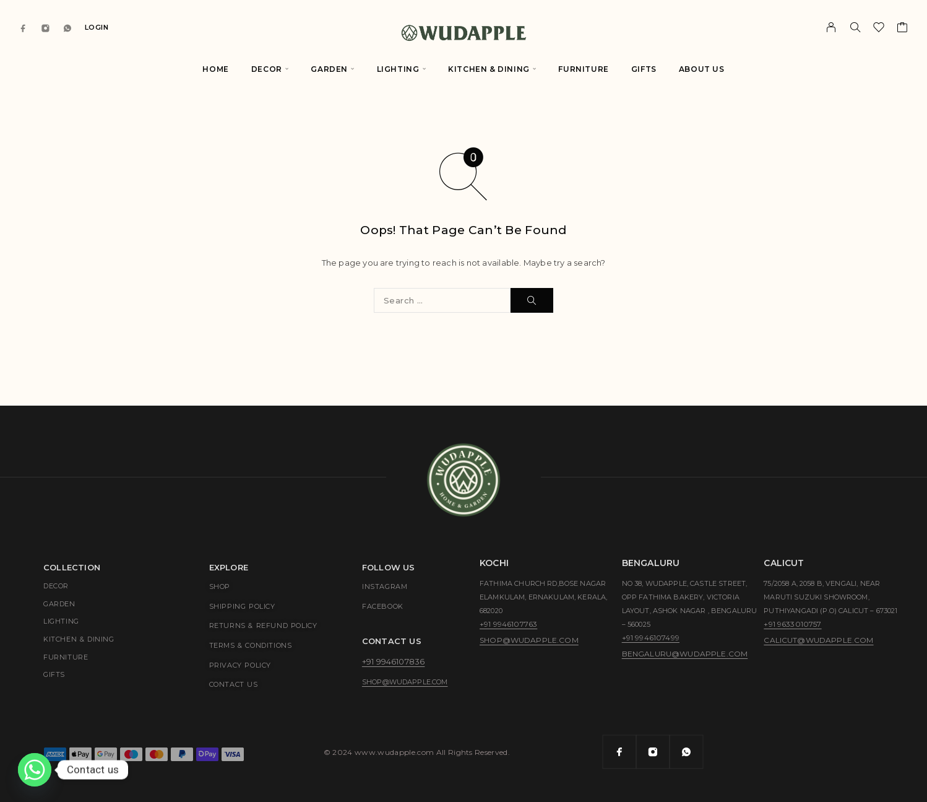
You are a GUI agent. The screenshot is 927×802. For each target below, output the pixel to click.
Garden (329, 69)
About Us (702, 69)
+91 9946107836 (393, 661)
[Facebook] (23, 27)
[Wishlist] (879, 29)
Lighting (398, 69)
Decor (266, 69)
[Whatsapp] (67, 27)
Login (97, 27)
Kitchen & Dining (489, 69)
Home (215, 69)
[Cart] (902, 29)
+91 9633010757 (792, 624)
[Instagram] (46, 27)
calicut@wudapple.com (818, 640)
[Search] (855, 27)
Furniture (583, 69)
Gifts (644, 69)
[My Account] (831, 27)
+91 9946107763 (508, 624)
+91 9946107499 (650, 637)
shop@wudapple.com (405, 682)
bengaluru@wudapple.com (685, 653)
